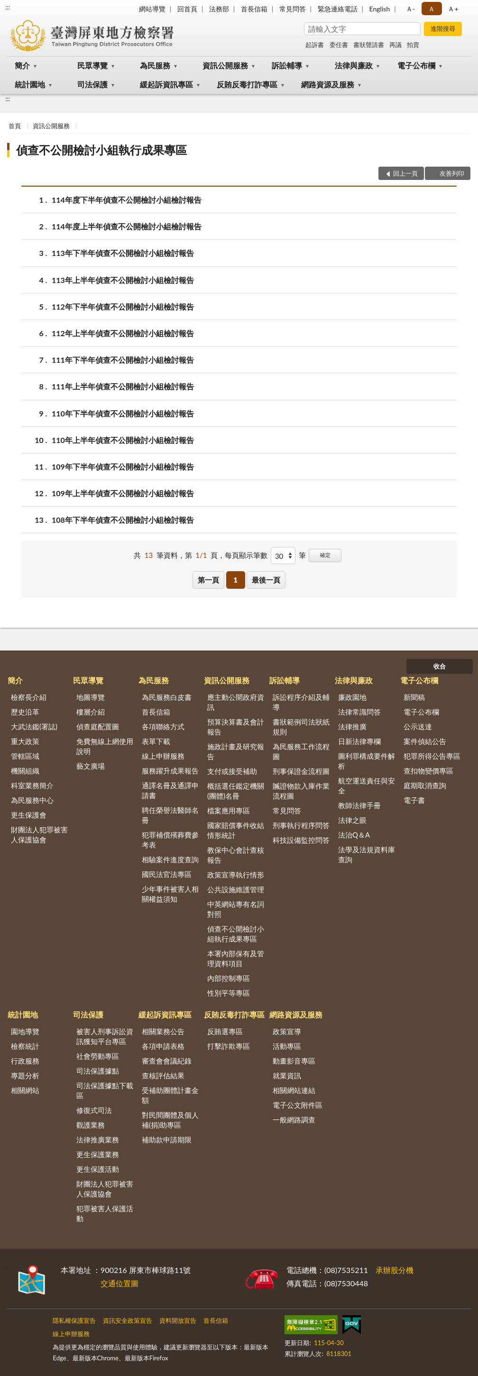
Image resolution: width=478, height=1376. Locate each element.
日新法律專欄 (359, 741)
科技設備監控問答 (301, 840)
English (379, 9)
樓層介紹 (90, 711)
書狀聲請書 (368, 44)
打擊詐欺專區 (228, 1046)
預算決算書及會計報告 (235, 726)
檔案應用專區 (228, 810)
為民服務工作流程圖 (301, 751)
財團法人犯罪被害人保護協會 (39, 834)
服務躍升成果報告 (170, 770)
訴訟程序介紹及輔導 (301, 702)
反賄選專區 (225, 1031)
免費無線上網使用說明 (104, 746)
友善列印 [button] (452, 173)
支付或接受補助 (232, 771)
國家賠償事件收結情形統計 (235, 830)
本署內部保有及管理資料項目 (235, 958)
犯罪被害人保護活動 (104, 1213)
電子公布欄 (416, 65)
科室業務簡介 (32, 785)
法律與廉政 (354, 65)
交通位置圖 (119, 1283)
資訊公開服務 (225, 65)
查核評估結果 (163, 1075)
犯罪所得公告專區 (432, 756)
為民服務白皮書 (167, 697)
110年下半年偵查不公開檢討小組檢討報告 (123, 413)
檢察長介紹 (28, 697)
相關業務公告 (163, 1031)
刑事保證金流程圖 (301, 771)
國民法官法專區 (167, 874)
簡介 (22, 65)
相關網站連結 (294, 1090)
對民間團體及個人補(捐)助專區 (170, 1120)
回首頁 (187, 9)
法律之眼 (352, 820)
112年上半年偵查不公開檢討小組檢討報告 (123, 333)
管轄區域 (25, 756)
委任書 (339, 44)
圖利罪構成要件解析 (366, 761)
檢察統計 (25, 1046)
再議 (395, 44)
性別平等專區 (228, 993)
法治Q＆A (354, 834)
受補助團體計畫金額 (170, 1095)
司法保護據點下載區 (104, 1090)
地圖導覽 (90, 697)
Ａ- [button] (410, 9)
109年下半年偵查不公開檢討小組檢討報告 (123, 466)
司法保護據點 (97, 1070)
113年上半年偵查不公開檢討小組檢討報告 (123, 279)
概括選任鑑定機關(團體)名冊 (235, 791)
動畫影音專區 (294, 1060)
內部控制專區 (228, 978)
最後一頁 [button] (266, 579)
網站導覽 (152, 9)
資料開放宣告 (177, 1320)
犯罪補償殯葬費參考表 (170, 839)
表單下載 (156, 741)
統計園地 (30, 84)
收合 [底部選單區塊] (439, 666)
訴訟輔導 (287, 65)
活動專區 (287, 1046)
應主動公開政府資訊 (235, 702)
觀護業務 (90, 1125)
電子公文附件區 (297, 1105)
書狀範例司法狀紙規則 (301, 726)
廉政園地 (352, 697)
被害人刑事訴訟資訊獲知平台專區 (104, 1036)
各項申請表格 (163, 1046)
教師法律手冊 (359, 805)
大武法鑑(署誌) (34, 726)
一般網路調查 (294, 1119)
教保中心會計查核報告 (235, 855)
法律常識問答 (359, 711)
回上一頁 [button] (405, 173)
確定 (325, 555)
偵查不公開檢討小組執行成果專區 (101, 150)
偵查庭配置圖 (97, 726)
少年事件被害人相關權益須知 (170, 894)
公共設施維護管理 (235, 889)
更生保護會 (28, 815)
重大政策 (25, 741)
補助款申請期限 (167, 1139)
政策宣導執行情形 (235, 874)
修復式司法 (94, 1110)
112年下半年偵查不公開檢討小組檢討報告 (123, 306)
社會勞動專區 (97, 1056)
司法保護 (92, 84)
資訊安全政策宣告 (127, 1320)
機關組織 (25, 770)
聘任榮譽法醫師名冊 (170, 815)
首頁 (15, 126)
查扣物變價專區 (428, 770)
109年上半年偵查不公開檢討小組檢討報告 (123, 493)
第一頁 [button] (208, 579)
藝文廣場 (90, 766)
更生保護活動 (97, 1169)
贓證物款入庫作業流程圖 (301, 791)
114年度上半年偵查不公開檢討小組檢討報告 (127, 226)
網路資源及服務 (327, 84)
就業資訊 (287, 1075)
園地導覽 (25, 1031)
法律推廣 (352, 726)
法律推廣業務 (97, 1139)
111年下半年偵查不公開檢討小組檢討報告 (123, 359)
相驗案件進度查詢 (170, 859)
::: (7, 7)
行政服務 (25, 1060)
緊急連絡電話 (338, 9)
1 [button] (235, 579)
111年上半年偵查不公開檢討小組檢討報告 (123, 386)
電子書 (414, 800)
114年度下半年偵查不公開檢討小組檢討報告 (127, 199)
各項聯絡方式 (163, 726)
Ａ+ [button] (453, 9)
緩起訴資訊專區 (166, 84)
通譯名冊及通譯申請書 (170, 790)
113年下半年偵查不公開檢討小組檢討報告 (123, 252)
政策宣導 (287, 1031)
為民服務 (155, 65)
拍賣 (413, 44)
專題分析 (25, 1075)
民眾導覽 (92, 65)
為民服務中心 (32, 800)
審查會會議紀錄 (167, 1060)
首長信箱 (254, 9)
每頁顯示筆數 (246, 555)
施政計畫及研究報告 (235, 751)
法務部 (219, 9)
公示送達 (418, 726)
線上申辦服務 (163, 756)
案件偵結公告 (425, 741)
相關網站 (25, 1090)
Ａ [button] (431, 9)
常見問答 (292, 9)
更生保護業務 (97, 1154)
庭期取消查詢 (425, 785)
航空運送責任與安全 (366, 785)
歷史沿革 (25, 711)
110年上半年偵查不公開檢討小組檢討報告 (123, 439)
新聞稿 (414, 697)
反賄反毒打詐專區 (247, 84)
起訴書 (314, 44)
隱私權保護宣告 (74, 1320)
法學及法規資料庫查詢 (366, 854)
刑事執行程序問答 (301, 825)
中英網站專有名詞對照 (235, 909)
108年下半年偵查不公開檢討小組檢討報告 (123, 519)
